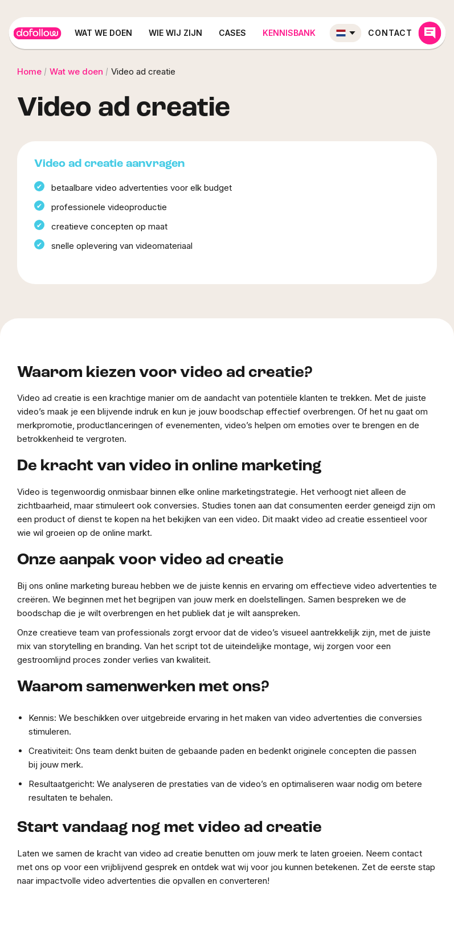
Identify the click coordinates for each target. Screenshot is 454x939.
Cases (232, 33)
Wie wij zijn (175, 33)
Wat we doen (103, 33)
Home (29, 71)
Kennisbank (289, 33)
